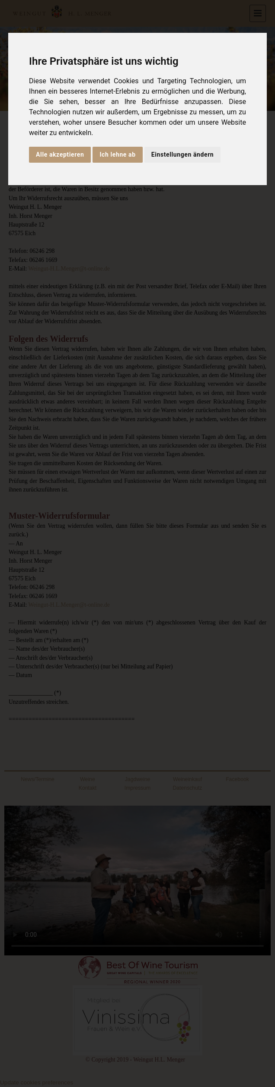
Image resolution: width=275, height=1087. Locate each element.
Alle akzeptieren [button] (60, 154)
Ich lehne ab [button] (117, 154)
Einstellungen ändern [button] (182, 154)
